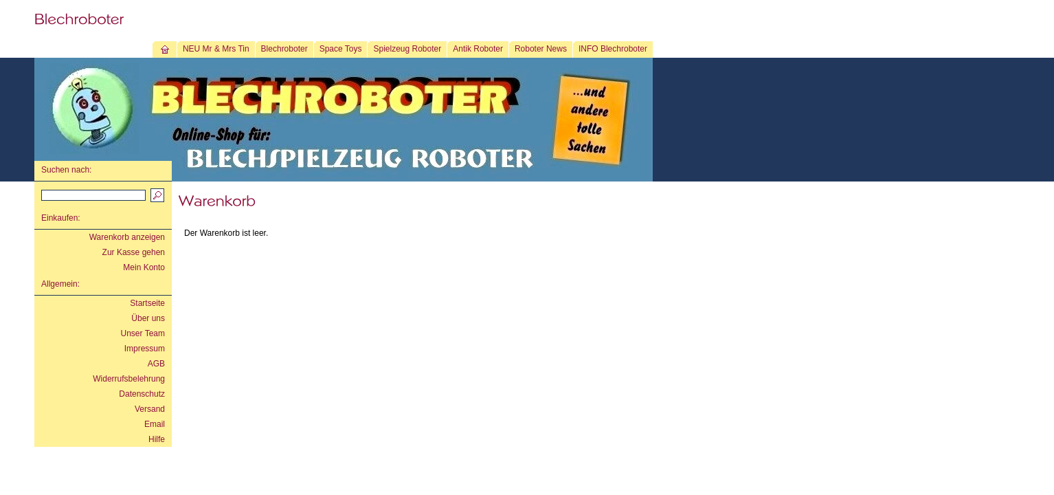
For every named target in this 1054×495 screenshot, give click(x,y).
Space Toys (340, 49)
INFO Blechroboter (613, 49)
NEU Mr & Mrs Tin (216, 49)
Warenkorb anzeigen (127, 237)
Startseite (147, 303)
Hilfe (156, 439)
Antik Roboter (478, 49)
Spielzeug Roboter (407, 49)
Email (154, 424)
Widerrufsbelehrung (129, 379)
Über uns (148, 318)
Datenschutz (142, 394)
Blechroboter (284, 49)
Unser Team (143, 333)
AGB (156, 363)
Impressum (144, 348)
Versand (150, 409)
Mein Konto (144, 267)
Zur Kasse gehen (133, 252)
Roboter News (541, 49)
